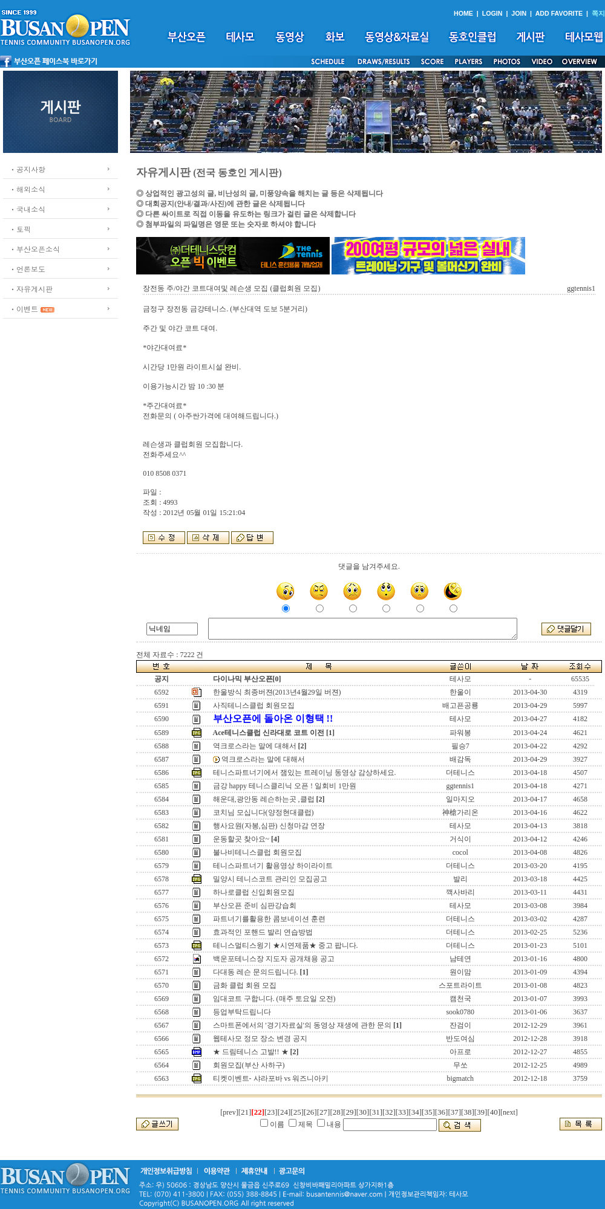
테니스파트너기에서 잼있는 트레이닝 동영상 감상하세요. (304, 772)
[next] (509, 1112)
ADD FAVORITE (559, 13)
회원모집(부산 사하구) (249, 1065)
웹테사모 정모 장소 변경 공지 (260, 1038)
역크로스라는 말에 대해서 (254, 746)
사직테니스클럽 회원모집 (254, 705)
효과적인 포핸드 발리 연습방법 (263, 932)
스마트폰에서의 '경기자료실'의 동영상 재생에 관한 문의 (302, 1025)
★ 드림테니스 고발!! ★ (251, 1052)
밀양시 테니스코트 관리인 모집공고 (270, 879)
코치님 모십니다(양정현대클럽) (263, 812)
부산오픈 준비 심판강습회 (254, 905)
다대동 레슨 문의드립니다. (255, 972)
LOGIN (492, 13)
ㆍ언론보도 (27, 269)
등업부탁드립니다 (242, 1012)
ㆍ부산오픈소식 (34, 249)
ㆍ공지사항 (27, 169)
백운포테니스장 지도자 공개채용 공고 (274, 959)
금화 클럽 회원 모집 (244, 985)
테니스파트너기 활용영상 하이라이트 (273, 865)
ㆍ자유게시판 (31, 289)
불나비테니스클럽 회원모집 (257, 852)
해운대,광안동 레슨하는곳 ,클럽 (264, 799)
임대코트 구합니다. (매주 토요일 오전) (274, 998)
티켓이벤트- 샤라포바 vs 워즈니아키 (271, 1078)
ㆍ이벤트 (23, 308)
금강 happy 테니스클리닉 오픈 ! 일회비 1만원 (284, 786)
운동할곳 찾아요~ (241, 839)
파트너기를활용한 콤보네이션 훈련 (269, 919)
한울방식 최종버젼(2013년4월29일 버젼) (277, 692)
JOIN (518, 13)
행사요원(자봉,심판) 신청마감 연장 (269, 826)
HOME (463, 13)
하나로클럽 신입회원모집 (254, 892)
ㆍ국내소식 (27, 209)
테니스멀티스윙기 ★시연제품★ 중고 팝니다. (285, 945)
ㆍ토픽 (20, 229)
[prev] (229, 1112)
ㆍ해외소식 (27, 189)
